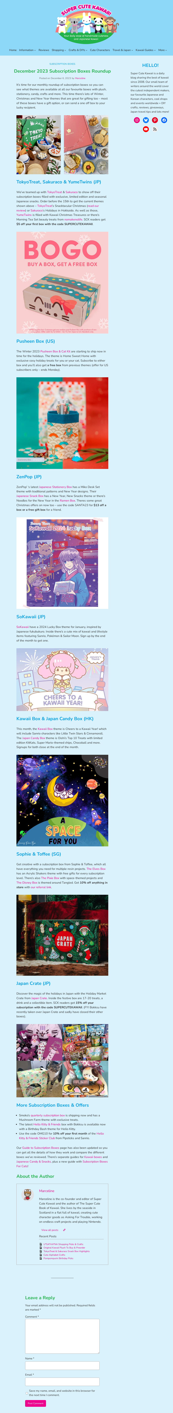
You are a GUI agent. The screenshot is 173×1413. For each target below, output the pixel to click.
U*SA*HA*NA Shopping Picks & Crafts (63, 1244)
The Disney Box (26, 883)
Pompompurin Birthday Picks (58, 1258)
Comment (32, 1317)
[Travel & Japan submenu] (132, 50)
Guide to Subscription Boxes (40, 1148)
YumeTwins (24, 215)
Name (29, 1358)
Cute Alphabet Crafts (54, 1254)
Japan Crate (39, 998)
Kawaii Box (45, 729)
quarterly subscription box (48, 1115)
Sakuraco (72, 192)
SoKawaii (22, 627)
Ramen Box (67, 501)
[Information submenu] (35, 50)
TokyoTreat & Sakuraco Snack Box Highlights (67, 1251)
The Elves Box (96, 869)
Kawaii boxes (93, 1157)
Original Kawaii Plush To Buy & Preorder (64, 1247)
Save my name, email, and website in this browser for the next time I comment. (62, 1393)
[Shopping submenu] (65, 50)
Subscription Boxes (62, 64)
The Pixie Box (50, 878)
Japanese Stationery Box (56, 487)
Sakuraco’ (37, 210)
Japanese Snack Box (29, 496)
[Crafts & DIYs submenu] (86, 50)
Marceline (80, 78)
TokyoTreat (54, 192)
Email (29, 1375)
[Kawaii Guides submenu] (155, 50)
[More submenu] (166, 50)
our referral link (41, 887)
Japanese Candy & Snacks (33, 1162)
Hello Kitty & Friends (47, 1124)
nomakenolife (73, 219)
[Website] (64, 1229)
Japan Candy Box (33, 738)
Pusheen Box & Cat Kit (55, 351)
